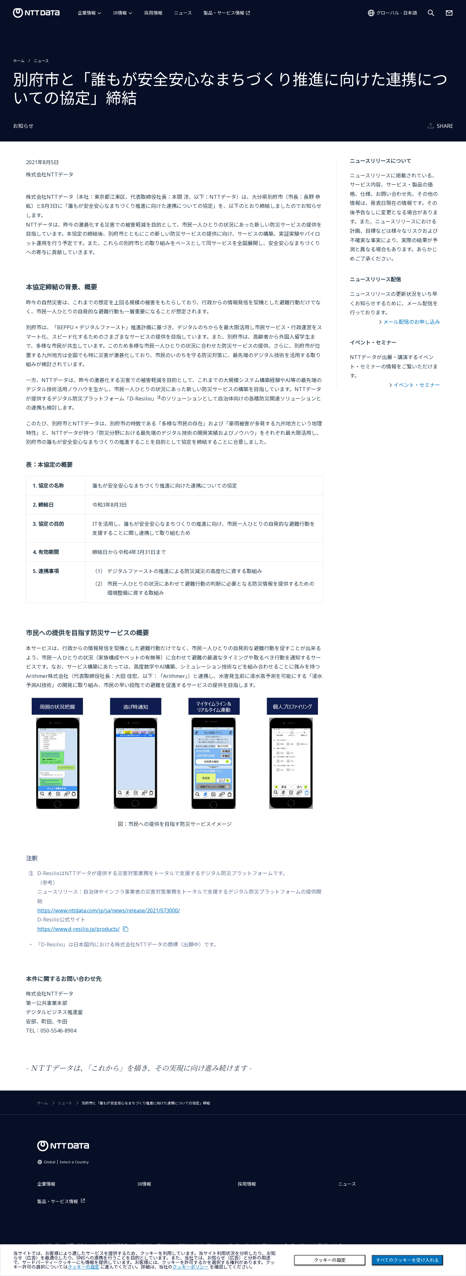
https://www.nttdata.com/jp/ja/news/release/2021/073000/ (108, 910)
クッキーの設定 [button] (83, 1267)
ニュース (183, 13)
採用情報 (153, 13)
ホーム (19, 60)
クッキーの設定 (330, 1260)
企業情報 (87, 13)
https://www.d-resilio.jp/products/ (78, 928)
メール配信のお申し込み (411, 321)
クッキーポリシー (190, 1267)
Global (66, 1161)
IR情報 (120, 13)
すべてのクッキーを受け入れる (407, 1260)
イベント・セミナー (417, 385)
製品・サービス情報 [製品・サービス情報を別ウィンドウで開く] (224, 13)
